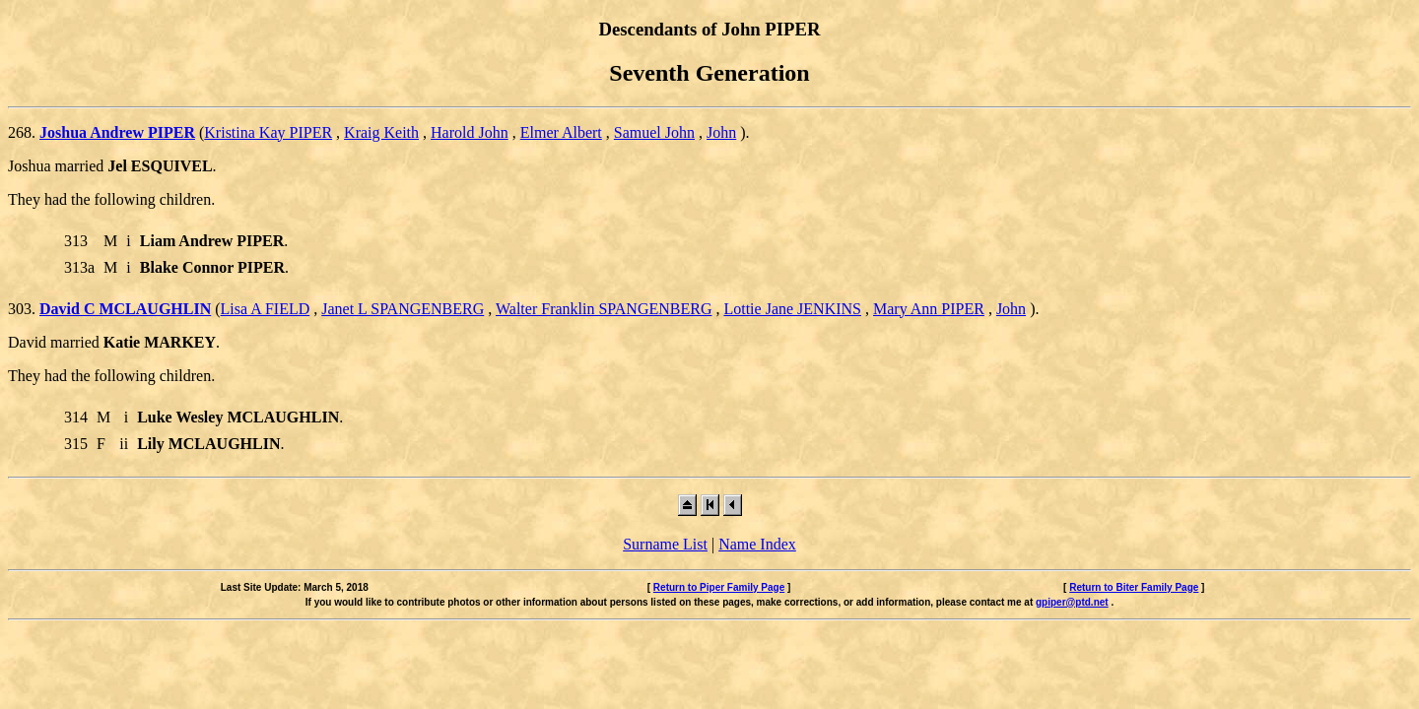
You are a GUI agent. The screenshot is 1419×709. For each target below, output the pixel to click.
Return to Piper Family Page (718, 587)
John (721, 132)
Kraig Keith (381, 132)
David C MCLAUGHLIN (125, 308)
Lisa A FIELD (265, 308)
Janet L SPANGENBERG (402, 308)
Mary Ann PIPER (928, 308)
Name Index (757, 544)
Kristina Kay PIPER (268, 132)
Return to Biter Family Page (1133, 587)
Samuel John (654, 132)
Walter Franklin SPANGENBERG (603, 308)
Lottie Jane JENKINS (792, 308)
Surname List (665, 544)
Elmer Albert (561, 132)
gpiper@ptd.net (1072, 602)
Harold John (469, 132)
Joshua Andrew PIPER (117, 132)
